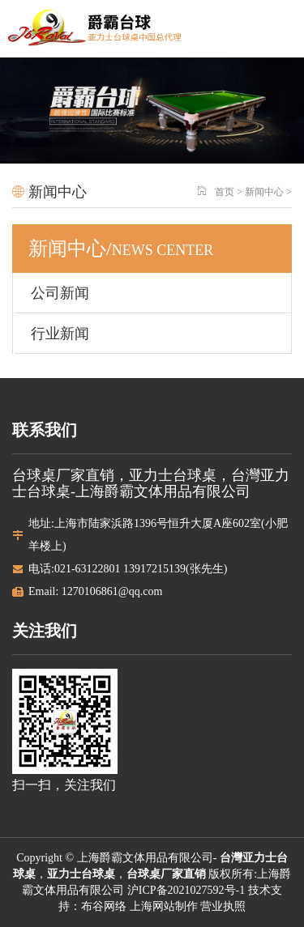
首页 (224, 192)
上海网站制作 (164, 906)
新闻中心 (264, 192)
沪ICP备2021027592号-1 (184, 890)
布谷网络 (103, 906)
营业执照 (223, 906)
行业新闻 (60, 333)
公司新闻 (60, 293)
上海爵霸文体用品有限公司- (148, 858)
